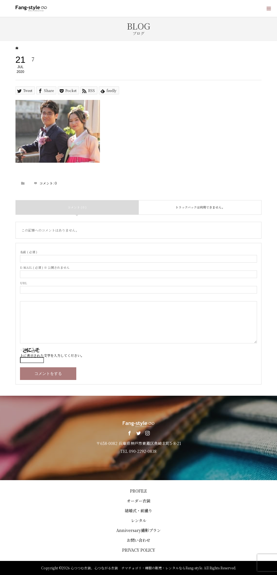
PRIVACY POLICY (138, 550)
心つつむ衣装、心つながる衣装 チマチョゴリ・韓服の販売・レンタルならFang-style (136, 567)
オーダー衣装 (138, 501)
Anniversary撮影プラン (138, 530)
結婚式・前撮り (138, 510)
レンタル (138, 520)
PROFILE (138, 491)
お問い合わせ (138, 540)
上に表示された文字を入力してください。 (52, 355)
